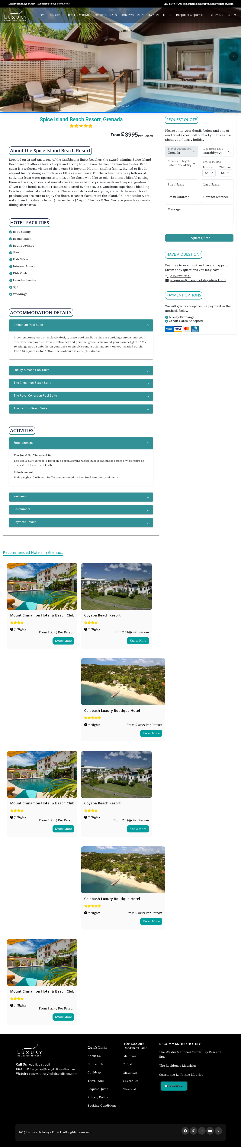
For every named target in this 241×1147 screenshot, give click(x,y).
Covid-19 (94, 1072)
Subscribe (174, 1086)
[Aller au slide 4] (127, 106)
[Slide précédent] (7, 56)
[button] (81, 325)
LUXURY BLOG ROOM (221, 15)
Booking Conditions (102, 1105)
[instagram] (193, 1131)
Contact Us (95, 1064)
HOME (41, 15)
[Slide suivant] (233, 56)
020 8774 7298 (180, 276)
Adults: (207, 167)
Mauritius (130, 1072)
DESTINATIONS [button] (79, 15)
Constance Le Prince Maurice (181, 1074)
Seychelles (130, 1081)
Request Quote (199, 238)
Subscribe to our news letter (53, 3)
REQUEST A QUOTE (189, 15)
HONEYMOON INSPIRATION (140, 15)
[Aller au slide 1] (113, 106)
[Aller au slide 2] (118, 106)
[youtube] (210, 1131)
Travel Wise (96, 1080)
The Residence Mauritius (178, 1065)
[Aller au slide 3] (122, 106)
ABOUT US (57, 15)
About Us (94, 1056)
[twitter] (202, 1131)
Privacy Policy (98, 1097)
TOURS (167, 15)
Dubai (127, 1064)
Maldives (129, 1056)
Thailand (129, 1089)
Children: (226, 167)
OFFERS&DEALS (106, 15)
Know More (63, 641)
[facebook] (185, 1131)
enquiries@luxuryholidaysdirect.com (198, 280)
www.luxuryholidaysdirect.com (53, 1074)
